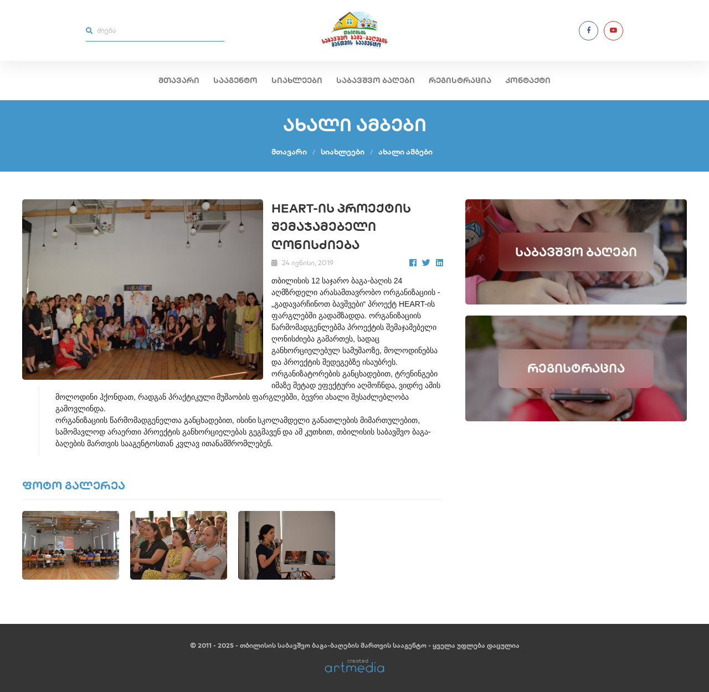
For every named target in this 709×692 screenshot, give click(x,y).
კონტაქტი (528, 80)
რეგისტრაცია (460, 80)
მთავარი (178, 80)
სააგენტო (235, 80)
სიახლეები (296, 80)
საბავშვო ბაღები (375, 80)
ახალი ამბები (405, 152)
